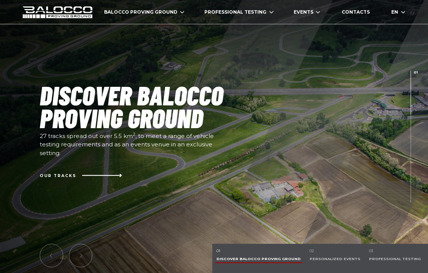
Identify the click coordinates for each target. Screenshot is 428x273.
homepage (57, 12)
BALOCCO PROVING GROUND (144, 12)
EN (398, 12)
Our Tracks (81, 175)
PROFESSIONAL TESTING (239, 12)
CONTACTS (356, 12)
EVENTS (307, 12)
